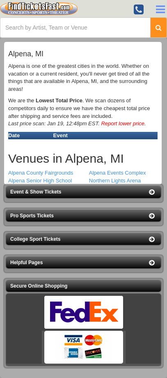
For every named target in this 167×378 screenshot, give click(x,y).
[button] (83, 192)
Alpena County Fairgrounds (40, 173)
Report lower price (122, 123)
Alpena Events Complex (117, 173)
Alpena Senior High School (40, 180)
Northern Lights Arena (115, 180)
